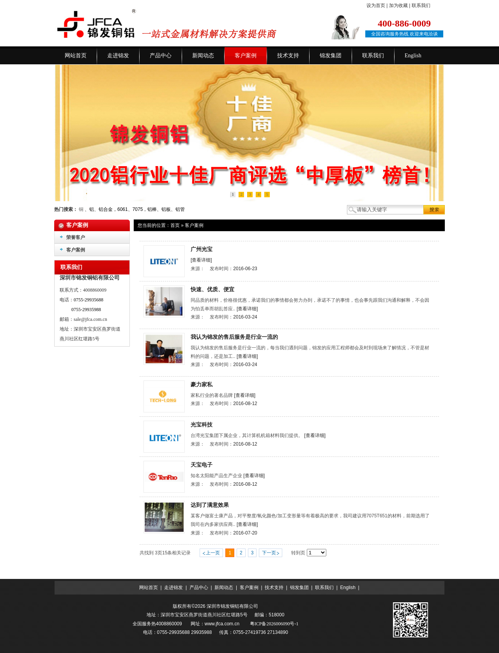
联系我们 (421, 5)
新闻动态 (223, 587)
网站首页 (148, 587)
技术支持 (274, 587)
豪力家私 (201, 384)
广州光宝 (201, 249)
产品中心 (198, 587)
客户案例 (194, 225)
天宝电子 (201, 465)
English (348, 587)
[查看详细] (201, 260)
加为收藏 (398, 5)
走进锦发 (173, 587)
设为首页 (375, 5)
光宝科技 (201, 424)
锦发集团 (299, 587)
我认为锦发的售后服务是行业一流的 (234, 337)
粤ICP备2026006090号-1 (274, 623)
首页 (175, 225)
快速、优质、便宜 (212, 289)
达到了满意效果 (210, 505)
